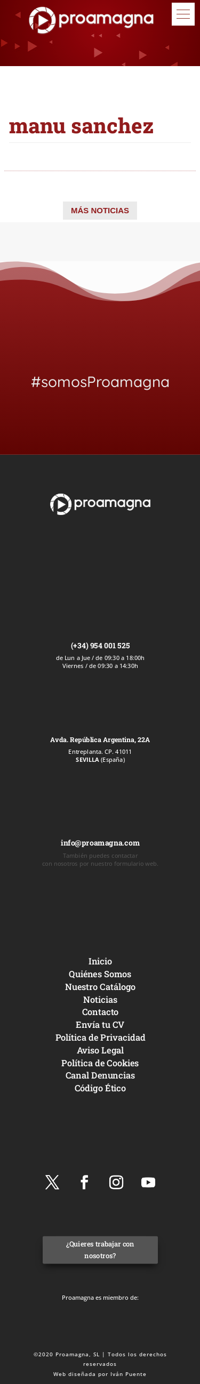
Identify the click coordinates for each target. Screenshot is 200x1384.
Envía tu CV (100, 1024)
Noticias (100, 998)
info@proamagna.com (99, 843)
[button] (183, 14)
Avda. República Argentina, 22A (100, 739)
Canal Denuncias (99, 1075)
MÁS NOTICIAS (100, 210)
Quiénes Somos (100, 973)
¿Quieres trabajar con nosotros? (100, 1250)
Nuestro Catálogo (100, 986)
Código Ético (100, 1087)
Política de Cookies (100, 1062)
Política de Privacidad (100, 1037)
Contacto (100, 1011)
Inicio (99, 961)
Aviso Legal (100, 1050)
